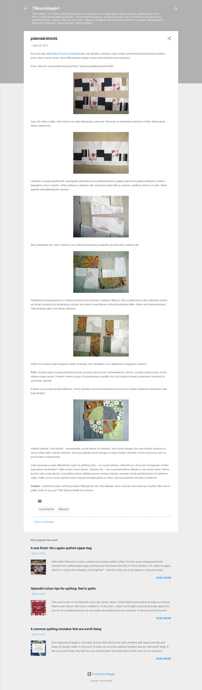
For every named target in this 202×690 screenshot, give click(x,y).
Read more (163, 577)
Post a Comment (44, 521)
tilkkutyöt (63, 509)
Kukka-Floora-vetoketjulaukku (68, 53)
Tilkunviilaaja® (46, 8)
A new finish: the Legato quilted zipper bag (61, 548)
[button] (169, 39)
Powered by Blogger (101, 674)
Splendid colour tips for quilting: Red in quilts (63, 588)
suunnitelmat (46, 509)
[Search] (176, 9)
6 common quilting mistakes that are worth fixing (66, 629)
